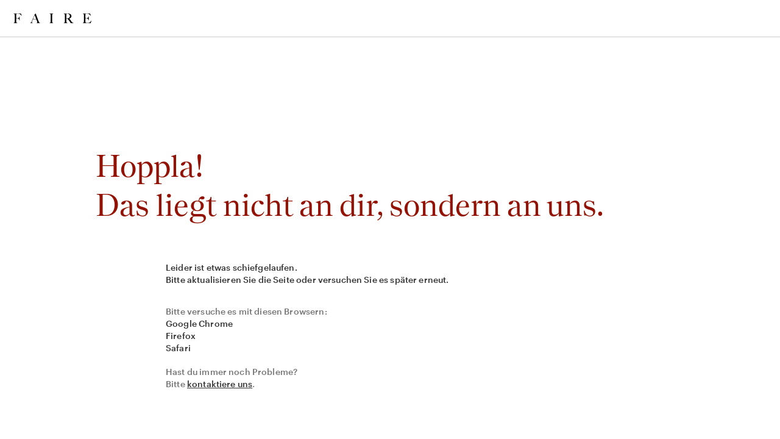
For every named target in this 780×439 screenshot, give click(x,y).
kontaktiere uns (219, 384)
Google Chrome (199, 323)
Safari (178, 348)
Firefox (181, 335)
